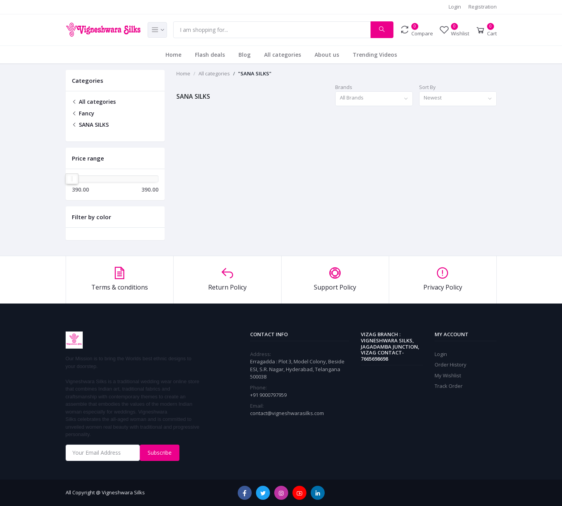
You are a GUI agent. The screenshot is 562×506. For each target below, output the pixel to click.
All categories (282, 54)
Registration (482, 6)
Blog (244, 54)
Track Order (449, 385)
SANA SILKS (90, 124)
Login (455, 6)
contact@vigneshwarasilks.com (287, 413)
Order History (450, 364)
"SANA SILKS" (254, 73)
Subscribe (160, 452)
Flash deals (210, 54)
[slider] (72, 178)
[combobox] (374, 98)
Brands (343, 87)
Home (173, 54)
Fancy (83, 113)
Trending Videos (375, 54)
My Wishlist (448, 375)
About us (327, 54)
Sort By (427, 87)
